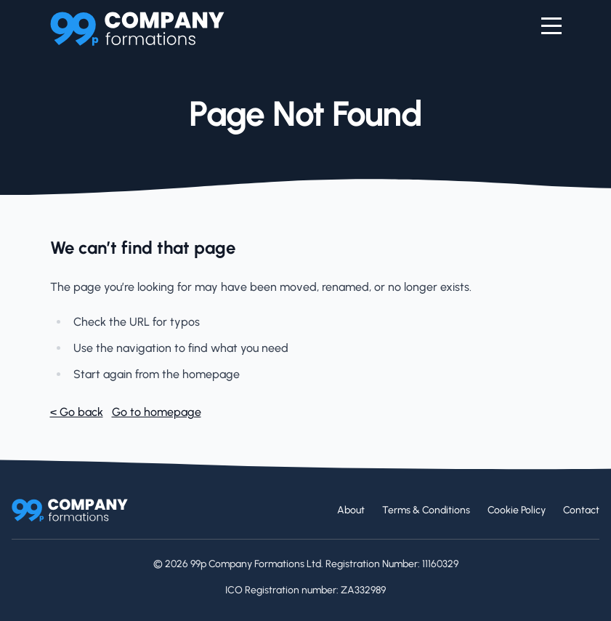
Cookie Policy (516, 510)
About (351, 510)
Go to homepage (156, 412)
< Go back (76, 412)
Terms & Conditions (426, 510)
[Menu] (551, 26)
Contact (581, 510)
